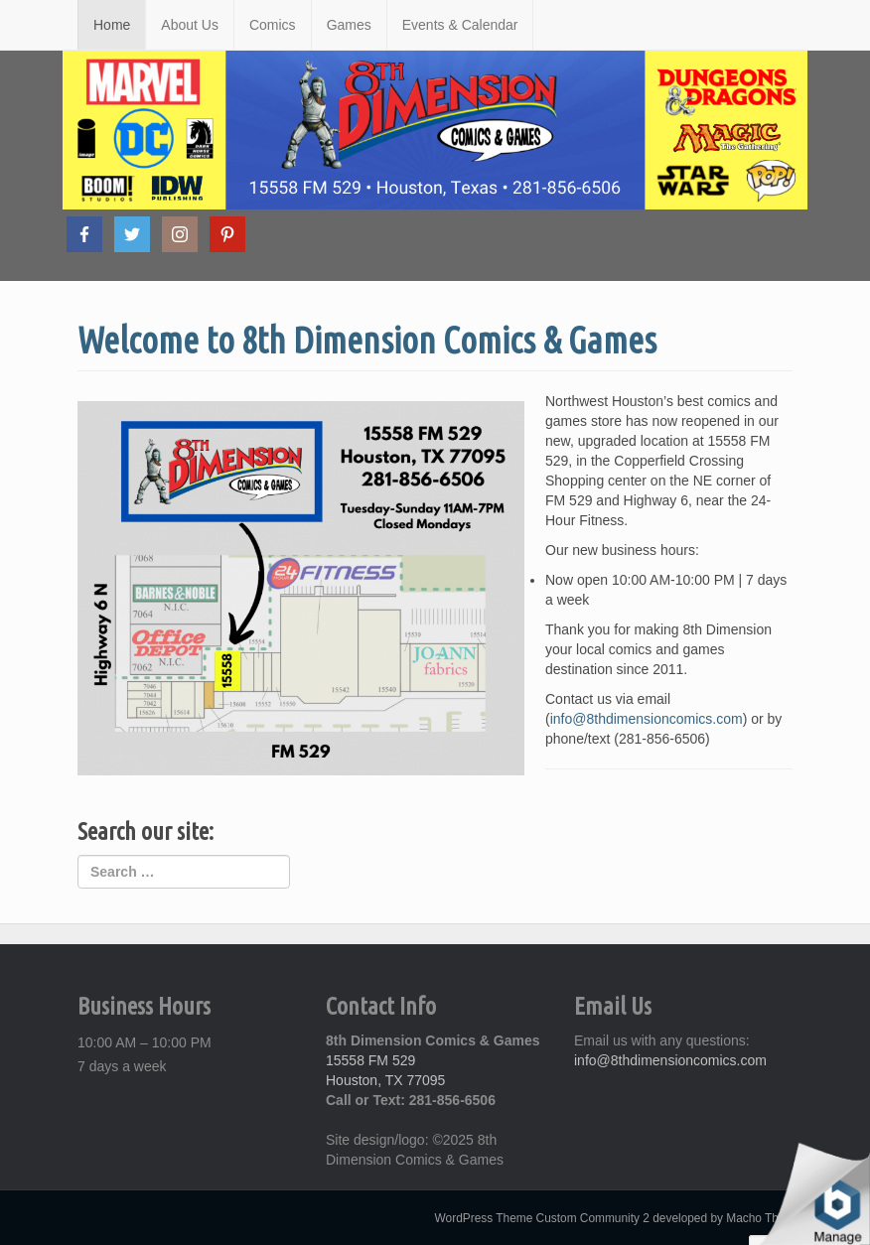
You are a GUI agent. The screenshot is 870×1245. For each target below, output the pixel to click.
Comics (272, 25)
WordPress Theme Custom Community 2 (542, 1218)
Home (111, 25)
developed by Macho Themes (729, 1218)
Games (349, 25)
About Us (189, 25)
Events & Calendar (460, 25)
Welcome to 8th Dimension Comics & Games (366, 340)
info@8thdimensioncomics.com (646, 719)
